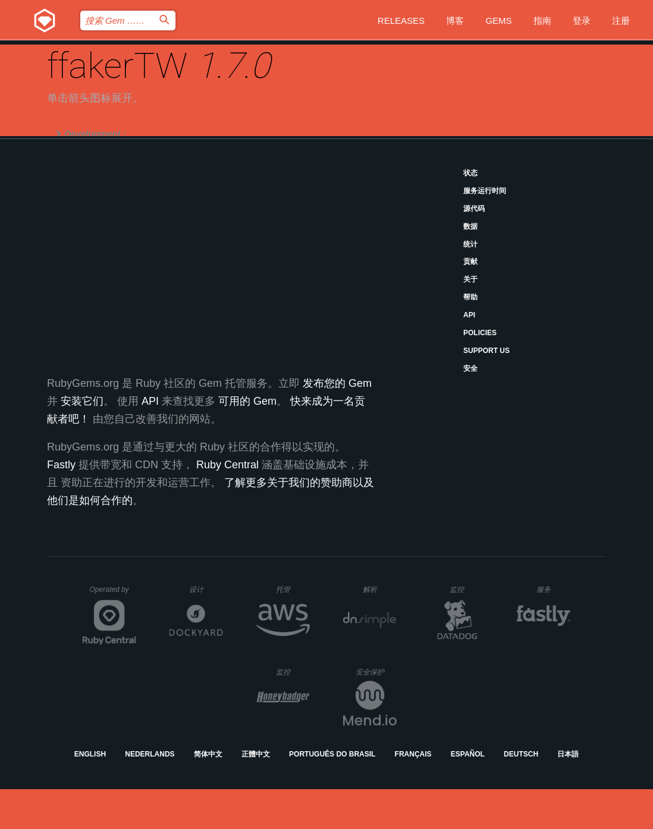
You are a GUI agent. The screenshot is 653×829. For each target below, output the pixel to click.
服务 (553, 589)
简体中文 (208, 754)
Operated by (113, 593)
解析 (380, 589)
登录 (582, 20)
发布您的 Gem (337, 383)
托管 (291, 589)
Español (468, 754)
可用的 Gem (247, 401)
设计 (206, 589)
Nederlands (149, 754)
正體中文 (255, 754)
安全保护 (376, 671)
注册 (621, 20)
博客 (455, 20)
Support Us (486, 350)
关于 (470, 279)
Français (413, 754)
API (469, 315)
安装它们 (82, 401)
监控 (467, 589)
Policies (480, 333)
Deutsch (521, 754)
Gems (498, 20)
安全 (470, 368)
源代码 (474, 208)
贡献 (470, 261)
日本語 (568, 754)
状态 (470, 173)
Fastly (61, 465)
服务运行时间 (484, 191)
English (90, 754)
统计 (470, 244)
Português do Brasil (332, 754)
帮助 (470, 297)
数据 (470, 226)
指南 (542, 20)
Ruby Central (227, 465)
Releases (401, 20)
